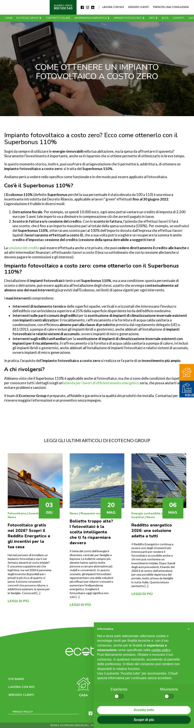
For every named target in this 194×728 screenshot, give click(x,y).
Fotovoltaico (17, 513)
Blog (166, 18)
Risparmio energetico (96, 513)
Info (154, 18)
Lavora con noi (113, 7)
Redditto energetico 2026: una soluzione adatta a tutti (151, 530)
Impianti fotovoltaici (130, 18)
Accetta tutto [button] (144, 710)
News (12, 517)
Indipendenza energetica (93, 18)
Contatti (179, 18)
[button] (188, 629)
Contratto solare (59, 18)
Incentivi (35, 513)
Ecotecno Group (30, 18)
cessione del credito (23, 248)
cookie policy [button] (160, 650)
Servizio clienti (138, 7)
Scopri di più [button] (144, 720)
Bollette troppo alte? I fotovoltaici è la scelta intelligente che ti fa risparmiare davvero (91, 532)
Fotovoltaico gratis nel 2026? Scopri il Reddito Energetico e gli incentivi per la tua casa (29, 536)
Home (9, 18)
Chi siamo (16, 679)
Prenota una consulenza (171, 7)
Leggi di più (18, 601)
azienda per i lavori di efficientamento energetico (101, 383)
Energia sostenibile (146, 513)
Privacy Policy (23, 711)
